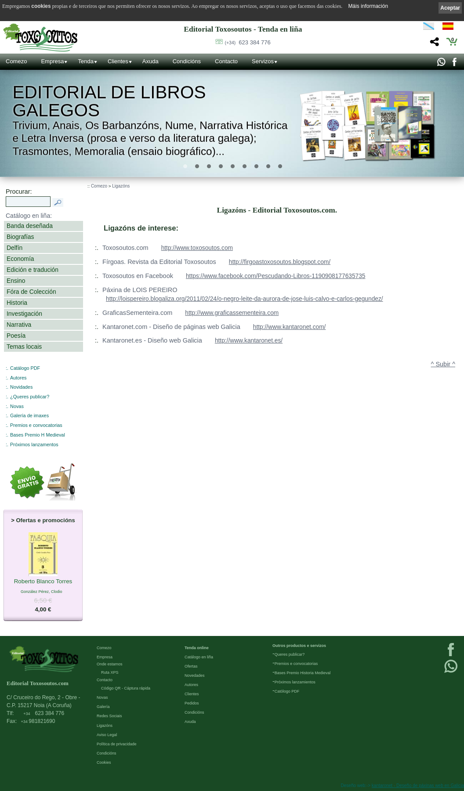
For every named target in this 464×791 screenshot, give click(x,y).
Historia (17, 302)
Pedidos (192, 703)
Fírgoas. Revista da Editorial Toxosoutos (159, 261)
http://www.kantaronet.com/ (289, 327)
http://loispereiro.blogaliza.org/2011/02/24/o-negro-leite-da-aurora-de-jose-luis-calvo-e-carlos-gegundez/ (244, 299)
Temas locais (24, 346)
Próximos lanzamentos (34, 444)
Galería (103, 706)
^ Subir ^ (443, 364)
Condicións (187, 61)
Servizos (263, 61)
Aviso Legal (107, 735)
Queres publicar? (290, 654)
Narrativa (19, 324)
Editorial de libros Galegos (109, 101)
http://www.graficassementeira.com (232, 313)
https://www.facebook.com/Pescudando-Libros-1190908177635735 (276, 276)
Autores (18, 377)
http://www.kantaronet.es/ (249, 340)
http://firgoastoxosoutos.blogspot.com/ (279, 262)
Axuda (150, 61)
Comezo (16, 61)
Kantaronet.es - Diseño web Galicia (152, 340)
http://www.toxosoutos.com (197, 248)
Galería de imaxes (29, 415)
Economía (20, 258)
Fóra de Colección (31, 291)
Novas (17, 406)
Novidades (21, 387)
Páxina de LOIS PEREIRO (140, 289)
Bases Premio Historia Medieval (303, 673)
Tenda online (197, 648)
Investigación (24, 313)
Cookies (104, 762)
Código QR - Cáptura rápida (125, 688)
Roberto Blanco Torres (43, 581)
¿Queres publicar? (29, 396)
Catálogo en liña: (29, 215)
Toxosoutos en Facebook (137, 275)
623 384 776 (248, 42)
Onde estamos (110, 664)
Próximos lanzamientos (295, 682)
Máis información (368, 6)
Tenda (85, 61)
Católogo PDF (287, 691)
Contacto (226, 61)
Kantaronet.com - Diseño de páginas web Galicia (171, 326)
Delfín (14, 247)
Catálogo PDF (25, 368)
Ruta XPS (110, 672)
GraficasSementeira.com (137, 312)
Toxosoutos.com (125, 247)
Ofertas (191, 666)
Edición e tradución (32, 269)
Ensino (16, 280)
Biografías (20, 236)
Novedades (195, 675)
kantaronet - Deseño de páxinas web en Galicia (418, 785)
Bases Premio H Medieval (37, 434)
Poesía (16, 335)
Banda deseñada (30, 225)
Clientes (118, 61)
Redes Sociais (109, 716)
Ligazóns (121, 186)
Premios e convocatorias (36, 425)
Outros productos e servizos (299, 645)
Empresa (52, 61)
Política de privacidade (117, 744)
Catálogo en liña (199, 657)
